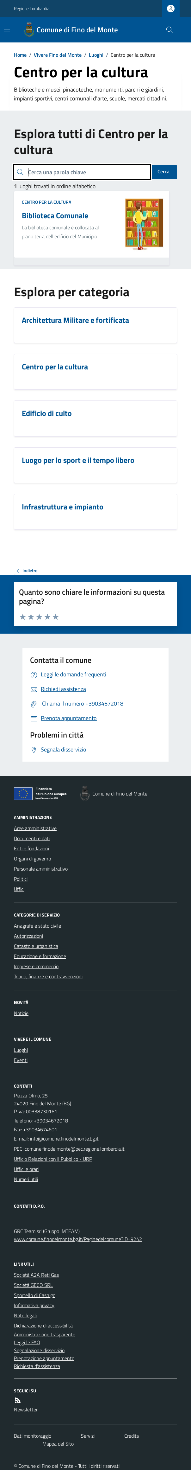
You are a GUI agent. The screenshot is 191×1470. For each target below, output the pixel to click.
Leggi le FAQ (27, 1342)
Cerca (163, 171)
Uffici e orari (26, 1169)
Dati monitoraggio (32, 1436)
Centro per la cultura (46, 202)
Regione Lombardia (31, 8)
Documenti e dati (32, 838)
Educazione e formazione (40, 956)
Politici (21, 879)
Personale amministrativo (41, 868)
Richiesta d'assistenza (37, 1366)
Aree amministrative (35, 828)
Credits (131, 1436)
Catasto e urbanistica (36, 946)
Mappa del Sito (58, 1444)
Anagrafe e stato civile (37, 926)
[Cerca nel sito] (167, 29)
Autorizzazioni (28, 936)
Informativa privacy (34, 1305)
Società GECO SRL (33, 1285)
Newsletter (26, 1409)
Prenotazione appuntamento (44, 1358)
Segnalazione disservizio (39, 1350)
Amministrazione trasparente (44, 1334)
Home (20, 55)
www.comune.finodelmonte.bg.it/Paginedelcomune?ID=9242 (78, 1239)
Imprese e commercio (36, 966)
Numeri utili (26, 1179)
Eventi (21, 1060)
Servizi (88, 1436)
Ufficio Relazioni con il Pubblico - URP (53, 1159)
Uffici (19, 889)
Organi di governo (32, 858)
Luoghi (96, 55)
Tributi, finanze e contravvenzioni (48, 976)
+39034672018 (51, 1120)
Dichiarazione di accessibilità (43, 1325)
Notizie (21, 1013)
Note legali (25, 1315)
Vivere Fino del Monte (58, 55)
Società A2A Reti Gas (36, 1275)
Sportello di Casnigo (34, 1295)
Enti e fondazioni (31, 848)
